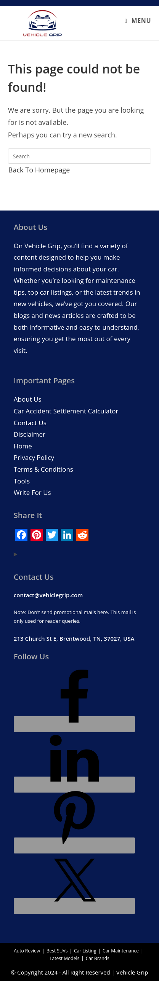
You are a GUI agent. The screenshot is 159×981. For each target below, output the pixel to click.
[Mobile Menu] (138, 20)
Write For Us (32, 492)
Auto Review (27, 951)
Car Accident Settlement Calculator (66, 411)
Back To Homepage (39, 169)
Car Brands (97, 958)
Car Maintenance (121, 951)
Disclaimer (29, 434)
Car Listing (85, 951)
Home (23, 446)
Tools (22, 481)
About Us (28, 399)
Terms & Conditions (43, 469)
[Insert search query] (79, 156)
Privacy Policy (34, 457)
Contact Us (30, 422)
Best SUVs (57, 951)
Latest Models (64, 958)
